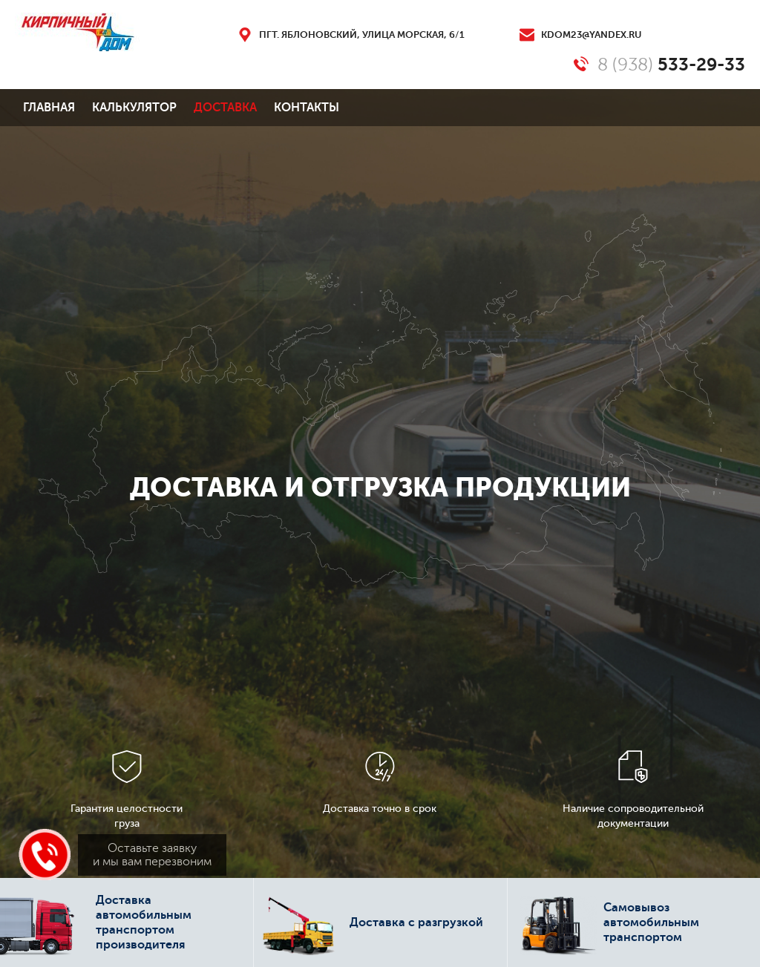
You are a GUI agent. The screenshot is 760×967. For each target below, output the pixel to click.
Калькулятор (134, 108)
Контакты (306, 108)
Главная (49, 108)
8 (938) (671, 64)
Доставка (225, 108)
